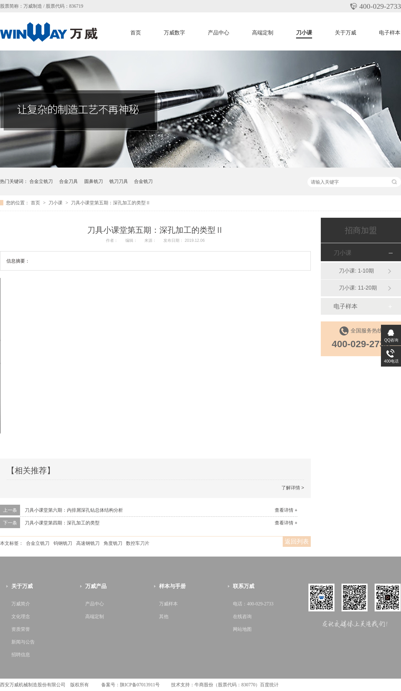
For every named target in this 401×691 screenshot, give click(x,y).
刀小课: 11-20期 (358, 288)
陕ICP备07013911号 (140, 684)
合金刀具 (68, 181)
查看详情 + (286, 510)
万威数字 (174, 32)
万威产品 (96, 586)
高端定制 (262, 32)
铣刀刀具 (118, 181)
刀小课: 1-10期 (356, 271)
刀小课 (304, 32)
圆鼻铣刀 (93, 181)
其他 (163, 616)
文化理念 (20, 616)
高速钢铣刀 (88, 543)
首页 (135, 32)
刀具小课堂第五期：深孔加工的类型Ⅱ (110, 202)
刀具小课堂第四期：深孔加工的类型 (62, 522)
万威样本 (168, 603)
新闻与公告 (23, 642)
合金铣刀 (143, 181)
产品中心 (218, 32)
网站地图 (242, 629)
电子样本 (389, 32)
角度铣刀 (113, 543)
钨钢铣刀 (62, 543)
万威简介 (20, 603)
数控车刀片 (137, 543)
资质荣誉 (20, 629)
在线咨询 (242, 616)
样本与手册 (172, 586)
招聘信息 (20, 654)
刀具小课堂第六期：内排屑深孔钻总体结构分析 (74, 510)
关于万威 (345, 32)
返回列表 (297, 541)
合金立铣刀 (41, 181)
